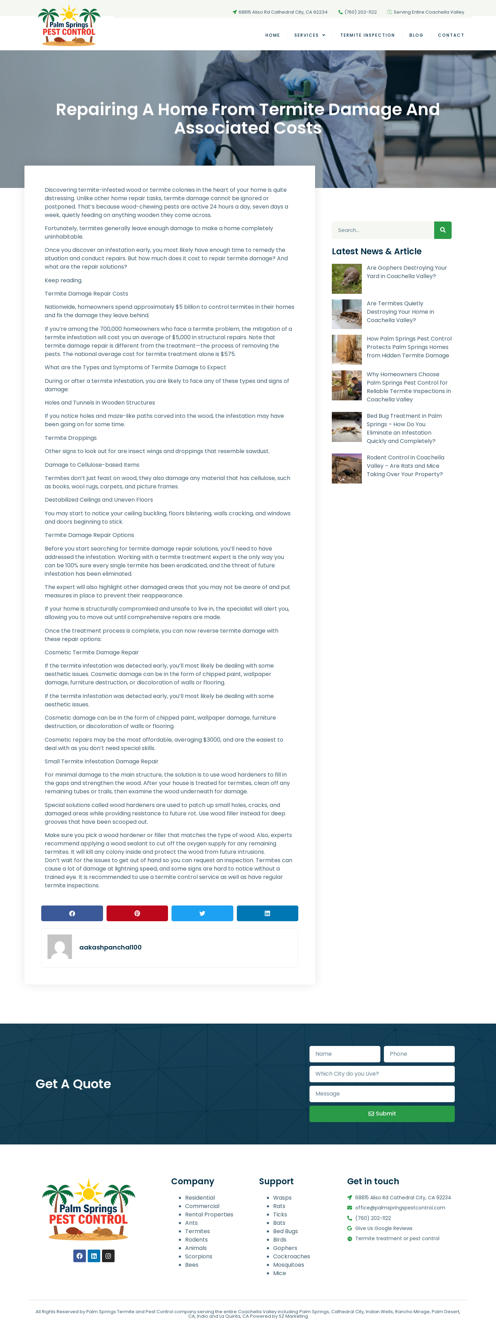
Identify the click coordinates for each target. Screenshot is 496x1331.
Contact (451, 35)
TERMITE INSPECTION (367, 35)
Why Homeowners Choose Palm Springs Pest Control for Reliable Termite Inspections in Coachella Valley (418, 386)
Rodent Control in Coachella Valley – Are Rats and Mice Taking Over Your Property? (415, 465)
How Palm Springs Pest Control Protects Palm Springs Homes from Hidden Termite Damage (418, 347)
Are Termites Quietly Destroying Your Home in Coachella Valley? (410, 311)
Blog (416, 35)
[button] (72, 962)
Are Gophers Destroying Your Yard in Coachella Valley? (416, 272)
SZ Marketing (293, 1316)
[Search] (452, 230)
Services (310, 35)
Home (272, 35)
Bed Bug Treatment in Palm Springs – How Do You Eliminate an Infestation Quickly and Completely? (413, 428)
